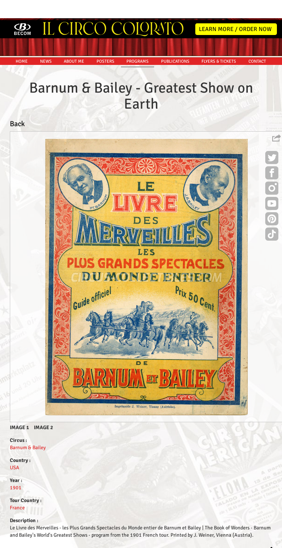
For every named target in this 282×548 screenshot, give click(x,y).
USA (14, 447)
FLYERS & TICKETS (218, 41)
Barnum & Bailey (28, 427)
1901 (15, 468)
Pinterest (271, 199)
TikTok (271, 215)
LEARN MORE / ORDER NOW (235, 9)
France (17, 488)
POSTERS (105, 41)
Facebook (271, 154)
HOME (22, 41)
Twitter (271, 138)
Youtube (271, 184)
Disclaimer (120, 541)
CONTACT (257, 41)
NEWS (46, 41)
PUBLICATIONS (175, 41)
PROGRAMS (137, 41)
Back (17, 103)
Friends (142, 541)
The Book (163, 541)
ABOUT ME (74, 41)
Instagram (271, 169)
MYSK (261, 539)
